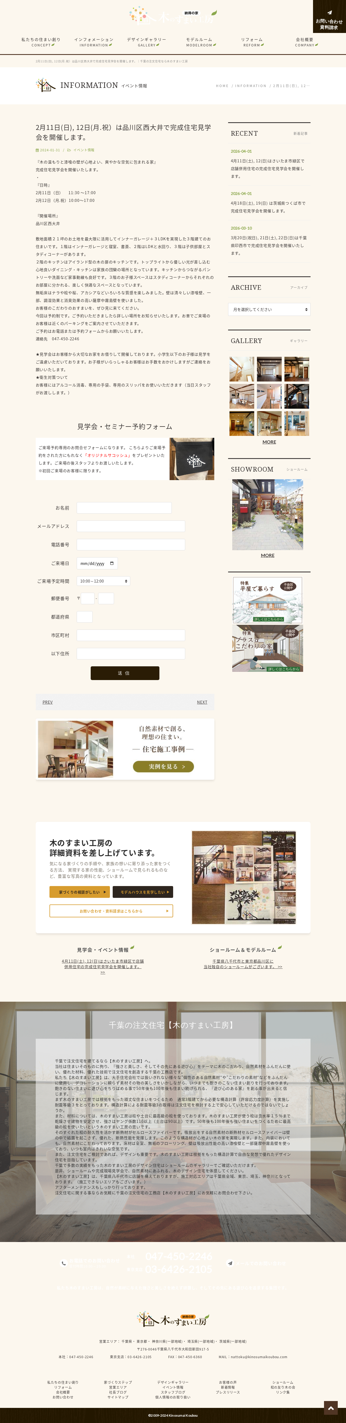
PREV (48, 702)
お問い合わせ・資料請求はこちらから (111, 911)
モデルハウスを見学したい (143, 892)
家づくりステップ (118, 1382)
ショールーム (283, 1382)
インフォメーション (94, 42)
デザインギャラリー (147, 42)
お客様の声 (228, 1382)
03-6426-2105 (140, 1356)
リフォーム (252, 42)
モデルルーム (199, 42)
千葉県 (126, 1341)
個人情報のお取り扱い (172, 1397)
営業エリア (108, 1341)
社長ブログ (118, 1392)
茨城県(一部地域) (233, 1341)
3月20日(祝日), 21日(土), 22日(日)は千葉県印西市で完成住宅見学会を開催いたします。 (269, 245)
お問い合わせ (63, 1397)
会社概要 (304, 42)
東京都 (142, 1341)
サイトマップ (118, 1397)
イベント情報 (84, 149)
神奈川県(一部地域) (167, 1341)
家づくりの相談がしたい (79, 892)
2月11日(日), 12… (292, 85)
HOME (222, 85)
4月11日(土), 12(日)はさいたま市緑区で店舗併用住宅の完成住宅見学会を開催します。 (268, 168)
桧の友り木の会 (283, 1387)
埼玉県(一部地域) (201, 1341)
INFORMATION (251, 85)
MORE (269, 441)
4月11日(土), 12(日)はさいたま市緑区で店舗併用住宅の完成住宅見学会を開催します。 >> (103, 966)
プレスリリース (228, 1392)
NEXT (202, 702)
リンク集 (283, 1392)
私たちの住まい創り (41, 42)
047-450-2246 (81, 1356)
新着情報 (228, 1387)
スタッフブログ (173, 1392)
